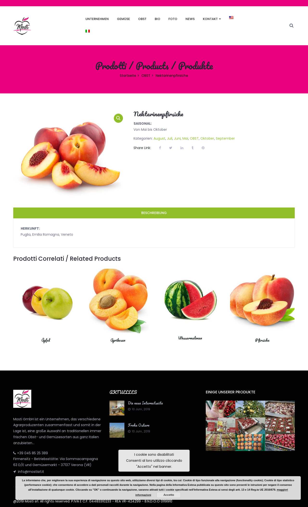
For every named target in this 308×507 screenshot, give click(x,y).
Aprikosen (117, 340)
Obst (142, 19)
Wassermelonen (190, 338)
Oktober (207, 138)
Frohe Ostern (138, 425)
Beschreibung (154, 212)
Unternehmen (97, 19)
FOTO (172, 19)
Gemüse (123, 19)
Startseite (128, 75)
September (225, 138)
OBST (145, 75)
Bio (157, 19)
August (159, 138)
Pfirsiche (262, 340)
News (190, 19)
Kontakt (212, 19)
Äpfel (45, 340)
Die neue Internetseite (145, 403)
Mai (185, 138)
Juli (169, 138)
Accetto (168, 495)
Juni (177, 138)
